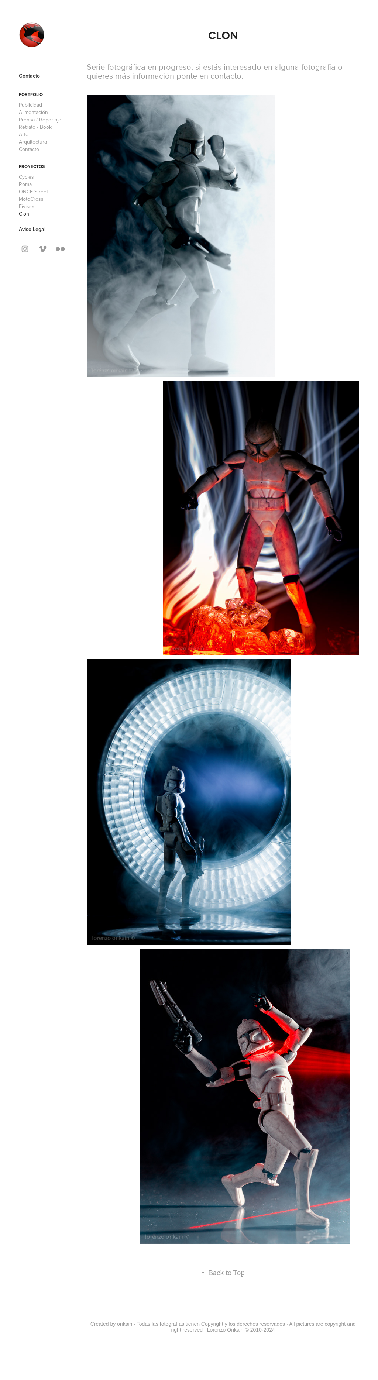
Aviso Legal (32, 229)
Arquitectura (33, 141)
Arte (23, 134)
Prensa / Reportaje (40, 119)
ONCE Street (33, 191)
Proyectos (32, 166)
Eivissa (26, 206)
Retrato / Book (35, 127)
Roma (25, 184)
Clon (24, 213)
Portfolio (31, 94)
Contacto (29, 75)
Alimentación (33, 112)
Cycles (26, 176)
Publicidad (30, 105)
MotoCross (31, 199)
